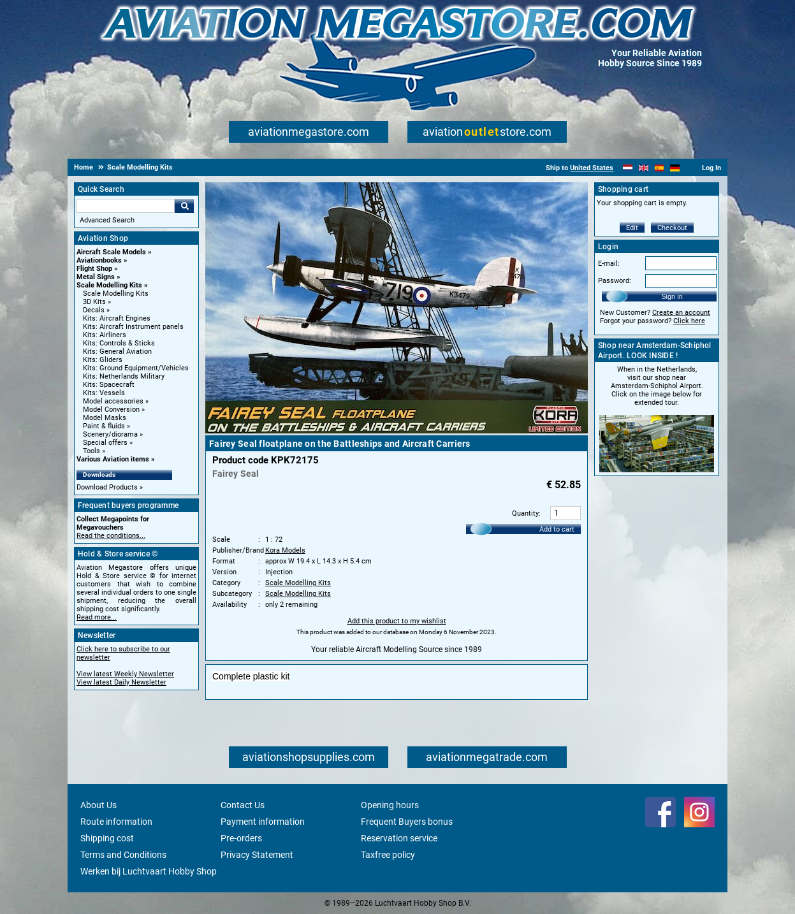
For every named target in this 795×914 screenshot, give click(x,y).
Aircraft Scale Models (111, 252)
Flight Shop (94, 269)
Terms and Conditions (123, 855)
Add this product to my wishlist (396, 621)
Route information (116, 821)
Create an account (681, 312)
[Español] (659, 168)
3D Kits (94, 302)
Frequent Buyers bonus (407, 821)
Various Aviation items (113, 459)
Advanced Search (107, 220)
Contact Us (243, 805)
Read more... (97, 617)
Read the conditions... (111, 536)
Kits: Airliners (104, 335)
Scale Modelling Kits (109, 285)
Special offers (105, 443)
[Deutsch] (675, 168)
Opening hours (390, 805)
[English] (643, 168)
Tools (91, 451)
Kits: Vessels (104, 393)
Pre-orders (241, 838)
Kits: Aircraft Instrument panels (133, 327)
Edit (632, 228)
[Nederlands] (627, 168)
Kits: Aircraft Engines (116, 318)
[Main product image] (396, 430)
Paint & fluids (104, 426)
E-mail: (609, 263)
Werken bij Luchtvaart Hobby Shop (148, 871)
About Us (98, 805)
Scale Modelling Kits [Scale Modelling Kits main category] (116, 293)
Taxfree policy (388, 855)
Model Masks (104, 418)
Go (184, 206)
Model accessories (113, 401)
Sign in (672, 296)
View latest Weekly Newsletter (125, 674)
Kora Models (285, 550)
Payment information (263, 821)
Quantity (525, 513)
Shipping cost (107, 838)
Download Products (107, 487)
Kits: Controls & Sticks (119, 343)
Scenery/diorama (110, 434)
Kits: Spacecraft (109, 385)
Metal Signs (96, 277)
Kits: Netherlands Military (123, 376)
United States (591, 168)
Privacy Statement (257, 855)
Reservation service (399, 838)
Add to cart (556, 529)
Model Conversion (111, 409)
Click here (689, 321)
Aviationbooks (99, 260)
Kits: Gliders (102, 360)
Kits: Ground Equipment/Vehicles (136, 368)
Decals (94, 310)
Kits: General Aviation (117, 351)
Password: (614, 281)
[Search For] (126, 206)
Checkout (672, 228)
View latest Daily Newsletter (121, 682)
